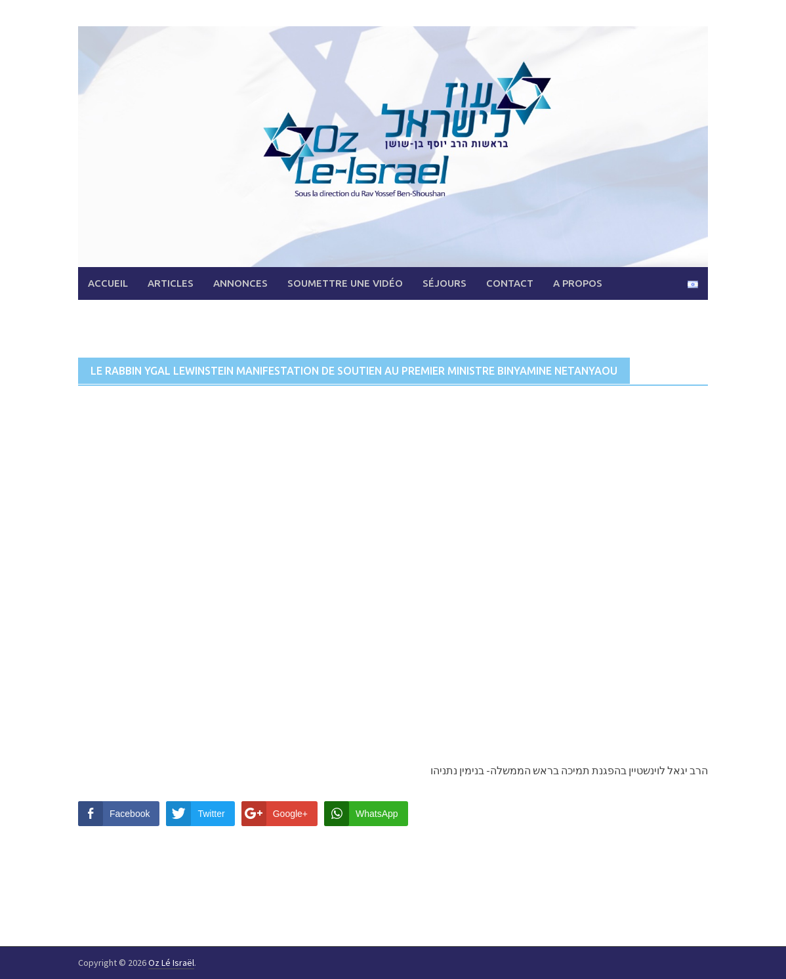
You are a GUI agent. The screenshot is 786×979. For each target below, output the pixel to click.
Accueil (108, 283)
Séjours (444, 283)
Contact (509, 283)
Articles (171, 283)
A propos (577, 283)
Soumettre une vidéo (345, 283)
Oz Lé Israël (171, 963)
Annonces (240, 283)
